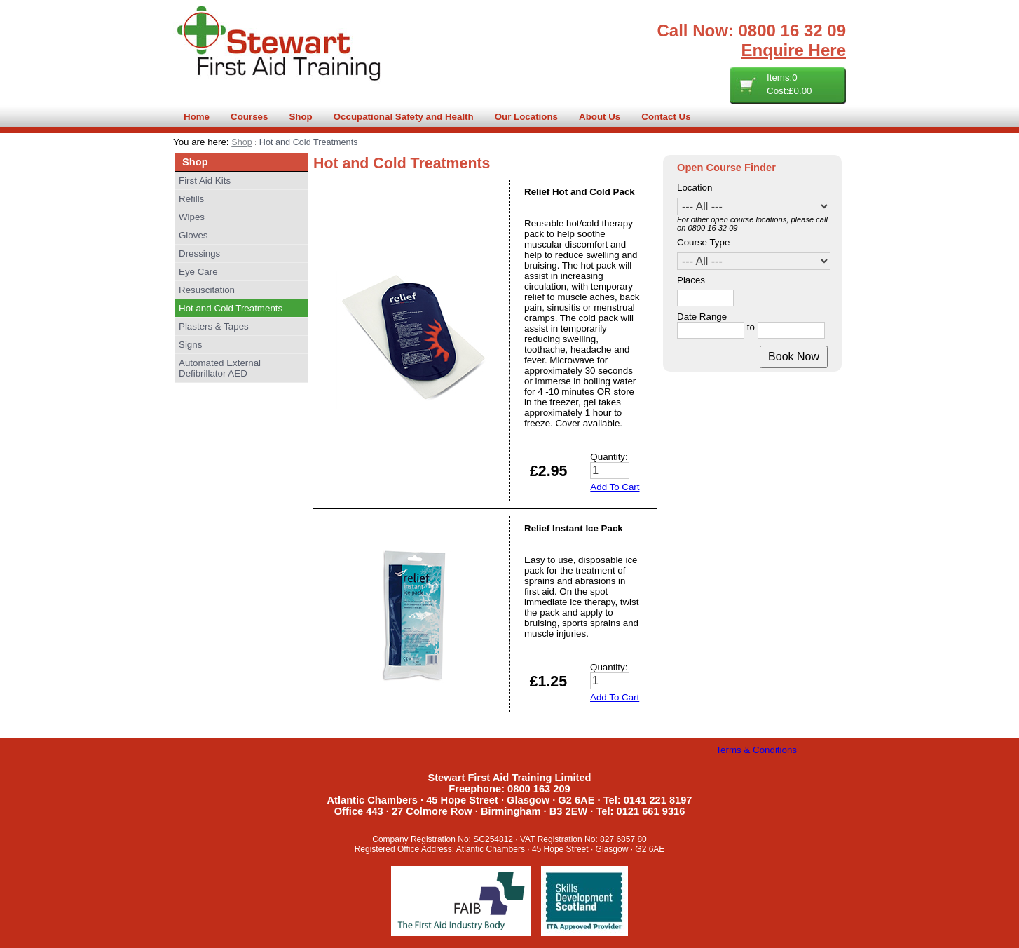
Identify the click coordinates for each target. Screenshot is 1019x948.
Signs (190, 344)
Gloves (193, 235)
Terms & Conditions (756, 750)
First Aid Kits (205, 180)
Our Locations (526, 116)
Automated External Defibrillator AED (220, 368)
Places (691, 280)
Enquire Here (793, 50)
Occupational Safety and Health (404, 116)
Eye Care (198, 271)
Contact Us (665, 116)
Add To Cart (614, 487)
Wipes (192, 217)
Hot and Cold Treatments (230, 308)
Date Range (702, 316)
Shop (300, 116)
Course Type (703, 242)
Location (694, 187)
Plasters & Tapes (214, 326)
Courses (249, 116)
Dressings (199, 253)
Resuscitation (207, 290)
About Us (599, 116)
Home (197, 116)
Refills (191, 199)
